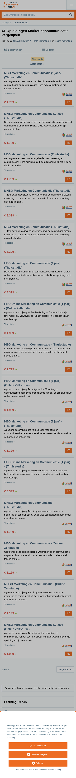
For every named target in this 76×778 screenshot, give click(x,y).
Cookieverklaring (53, 770)
